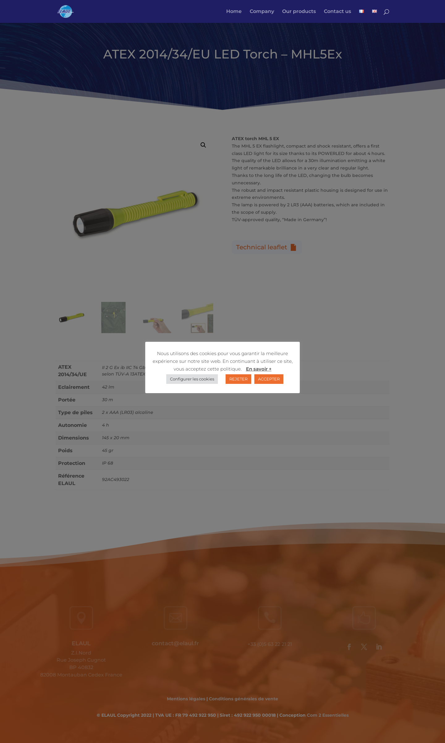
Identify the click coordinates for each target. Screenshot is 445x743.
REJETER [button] (238, 378)
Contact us (337, 11)
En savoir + (259, 369)
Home (234, 11)
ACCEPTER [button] (269, 378)
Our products (299, 11)
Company (262, 11)
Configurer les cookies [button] (192, 378)
